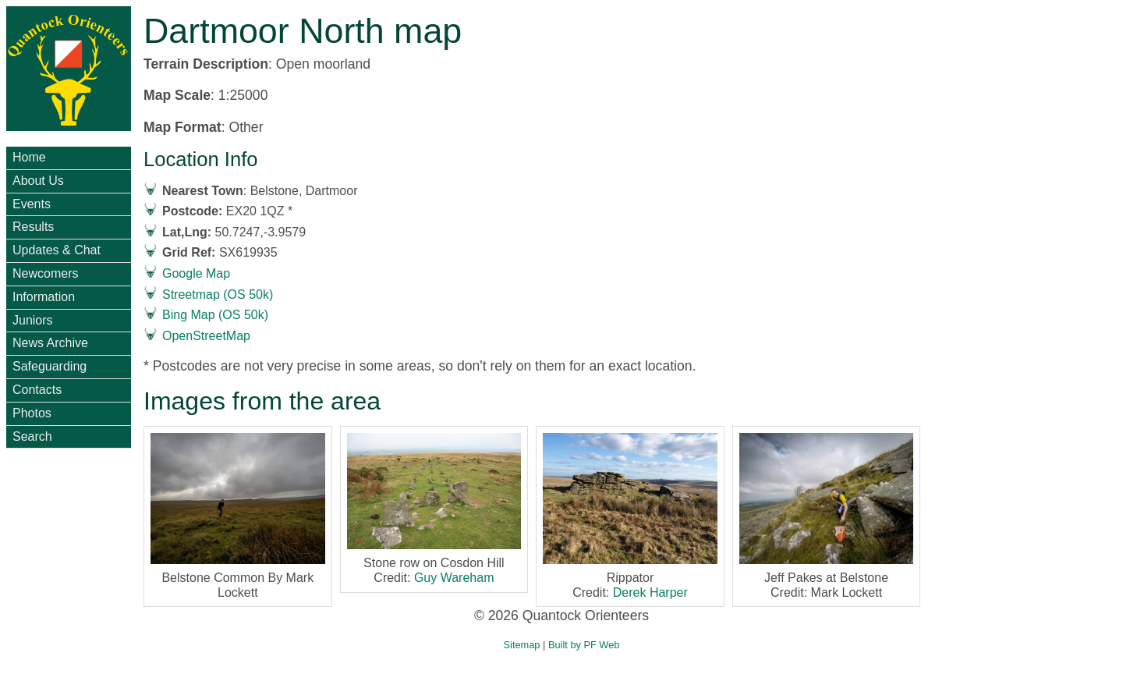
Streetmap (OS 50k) (217, 294)
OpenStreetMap (206, 335)
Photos (31, 413)
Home (29, 157)
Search (32, 436)
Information (43, 296)
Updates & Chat (56, 250)
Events (31, 204)
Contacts (37, 389)
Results (33, 226)
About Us (38, 180)
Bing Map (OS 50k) (215, 314)
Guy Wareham (454, 577)
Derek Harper (650, 592)
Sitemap (522, 645)
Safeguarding (49, 366)
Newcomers (45, 273)
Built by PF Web (584, 645)
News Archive (50, 342)
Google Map (196, 273)
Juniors (32, 320)
